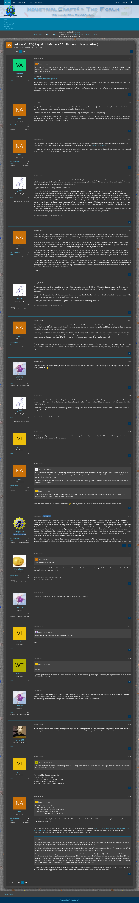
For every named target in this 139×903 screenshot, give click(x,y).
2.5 (48, 34)
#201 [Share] (129, 58)
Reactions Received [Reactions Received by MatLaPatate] (15, 575)
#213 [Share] (129, 554)
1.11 (98, 34)
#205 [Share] (129, 230)
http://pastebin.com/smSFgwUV (44, 79)
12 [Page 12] (24, 52)
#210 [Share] (129, 432)
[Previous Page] (7, 51)
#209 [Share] (129, 396)
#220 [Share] (129, 796)
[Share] (131, 51)
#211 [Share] (129, 464)
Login (117, 2)
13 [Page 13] (27, 52)
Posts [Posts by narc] (11, 127)
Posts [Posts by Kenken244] (11, 746)
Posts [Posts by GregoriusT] (11, 540)
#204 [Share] (129, 176)
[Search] (131, 2)
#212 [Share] (129, 516)
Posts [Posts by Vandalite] (11, 80)
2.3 (45, 34)
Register (124, 2)
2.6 (52, 34)
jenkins (77, 32)
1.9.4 (90, 34)
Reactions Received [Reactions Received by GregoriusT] (15, 538)
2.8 (59, 34)
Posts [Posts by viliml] (11, 453)
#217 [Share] (129, 690)
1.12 (103, 34)
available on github (97, 145)
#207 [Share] (129, 321)
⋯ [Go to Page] (13, 52)
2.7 (55, 34)
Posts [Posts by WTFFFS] (11, 680)
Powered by (69, 900)
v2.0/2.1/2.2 (38, 34)
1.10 (94, 34)
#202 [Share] (129, 103)
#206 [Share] (129, 283)
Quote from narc (43, 64)
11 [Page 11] (20, 52)
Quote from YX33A (44, 469)
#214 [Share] (129, 592)
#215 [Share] (129, 626)
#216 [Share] (129, 658)
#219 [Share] (129, 757)
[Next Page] (31, 51)
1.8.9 (85, 34)
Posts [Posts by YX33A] (11, 197)
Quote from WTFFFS (45, 762)
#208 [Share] (129, 361)
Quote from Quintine (45, 632)
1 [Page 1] (10, 52)
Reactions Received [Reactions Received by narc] (15, 125)
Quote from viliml (44, 491)
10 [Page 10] (17, 52)
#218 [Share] (129, 725)
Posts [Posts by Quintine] (11, 383)
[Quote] (129, 94)
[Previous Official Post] (124, 545)
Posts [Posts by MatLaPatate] (11, 578)
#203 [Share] (129, 139)
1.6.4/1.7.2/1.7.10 (76, 34)
